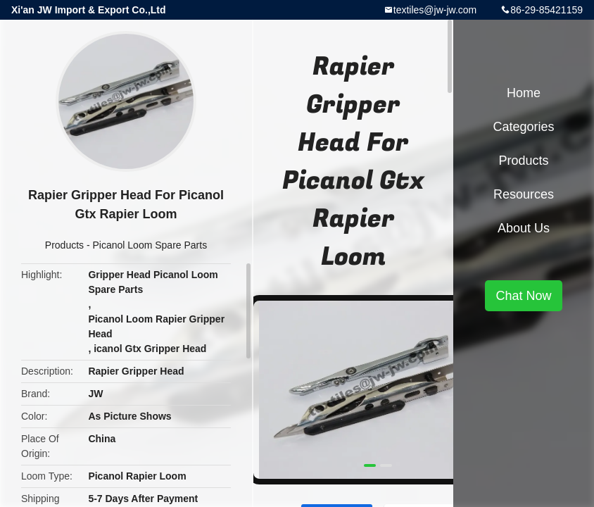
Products (64, 245)
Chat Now (523, 296)
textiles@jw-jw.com (434, 9)
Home (524, 93)
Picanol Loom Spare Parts (150, 245)
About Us (524, 228)
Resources (523, 194)
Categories (523, 127)
